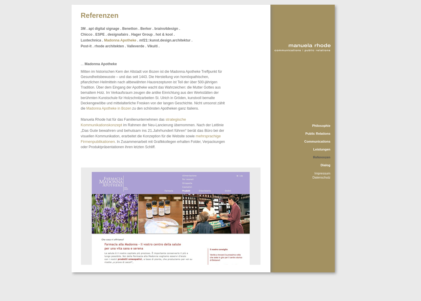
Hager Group (142, 34)
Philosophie (321, 125)
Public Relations (317, 133)
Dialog (325, 165)
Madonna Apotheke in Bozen (108, 108)
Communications (317, 141)
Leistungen (321, 149)
